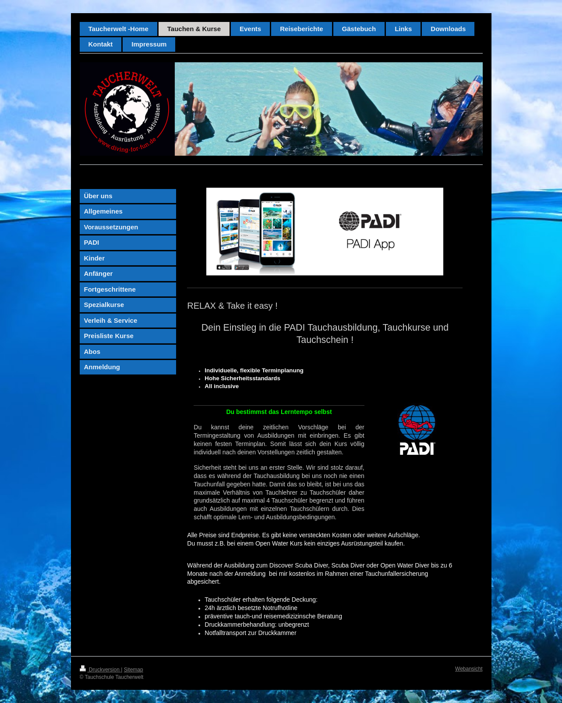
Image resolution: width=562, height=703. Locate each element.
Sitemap (133, 670)
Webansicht (468, 669)
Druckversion (100, 670)
